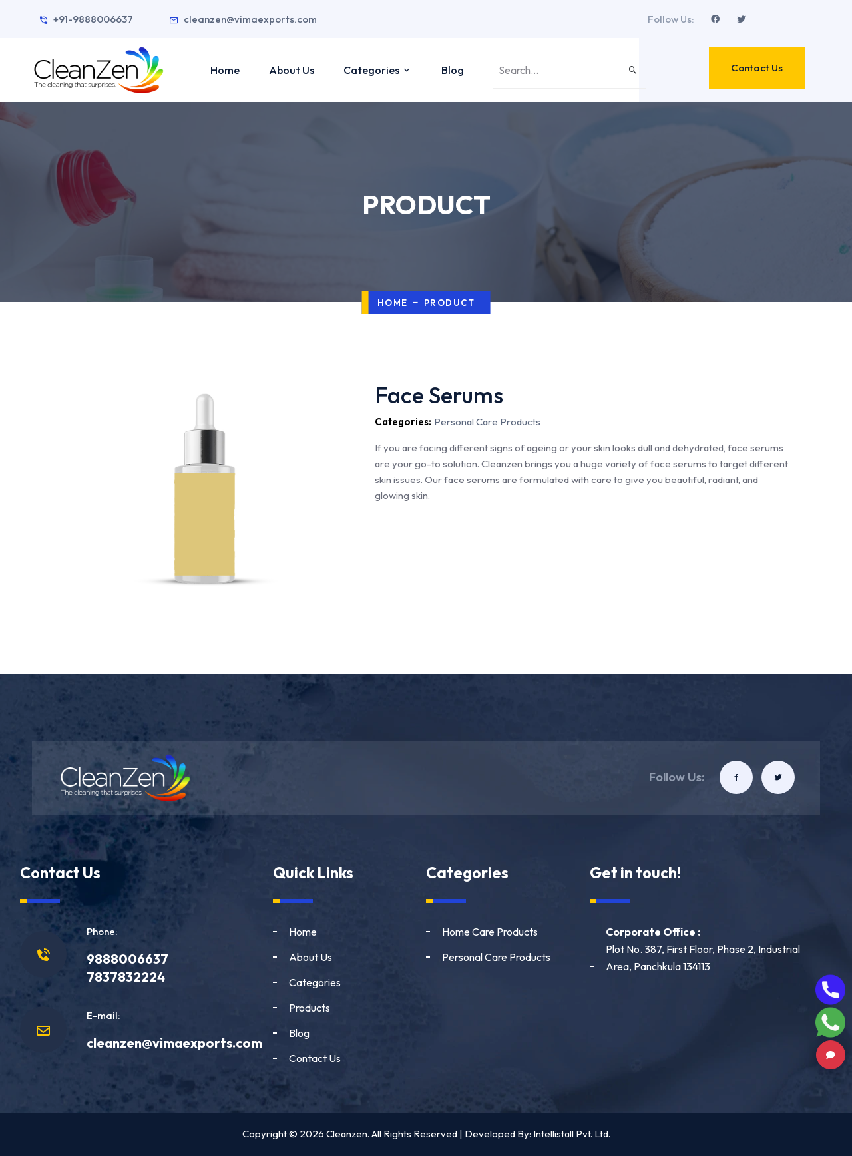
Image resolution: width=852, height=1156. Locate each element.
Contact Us (757, 67)
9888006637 (127, 958)
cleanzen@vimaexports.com (243, 19)
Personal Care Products (496, 957)
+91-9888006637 (86, 19)
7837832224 (126, 976)
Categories (377, 70)
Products (309, 1007)
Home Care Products (490, 931)
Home (225, 70)
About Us (291, 70)
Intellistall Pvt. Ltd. (571, 1133)
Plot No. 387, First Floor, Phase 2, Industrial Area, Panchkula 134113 (703, 949)
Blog (452, 70)
